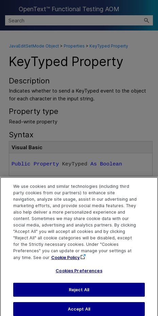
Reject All (79, 293)
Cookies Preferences (79, 275)
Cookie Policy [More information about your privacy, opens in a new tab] (65, 261)
